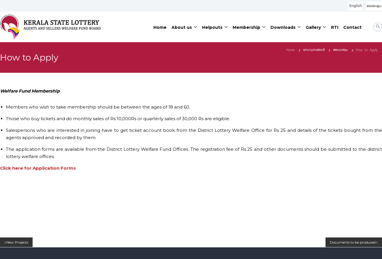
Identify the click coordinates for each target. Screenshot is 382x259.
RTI (334, 27)
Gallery (313, 27)
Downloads (283, 27)
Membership (246, 27)
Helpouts (212, 27)
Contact (352, 27)
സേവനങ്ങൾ (314, 50)
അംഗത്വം (340, 50)
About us (181, 27)
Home (160, 27)
